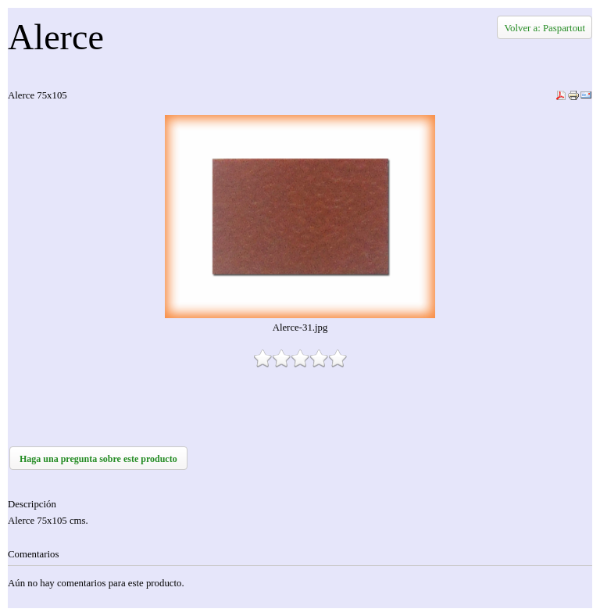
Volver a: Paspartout (544, 28)
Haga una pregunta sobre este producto (98, 458)
